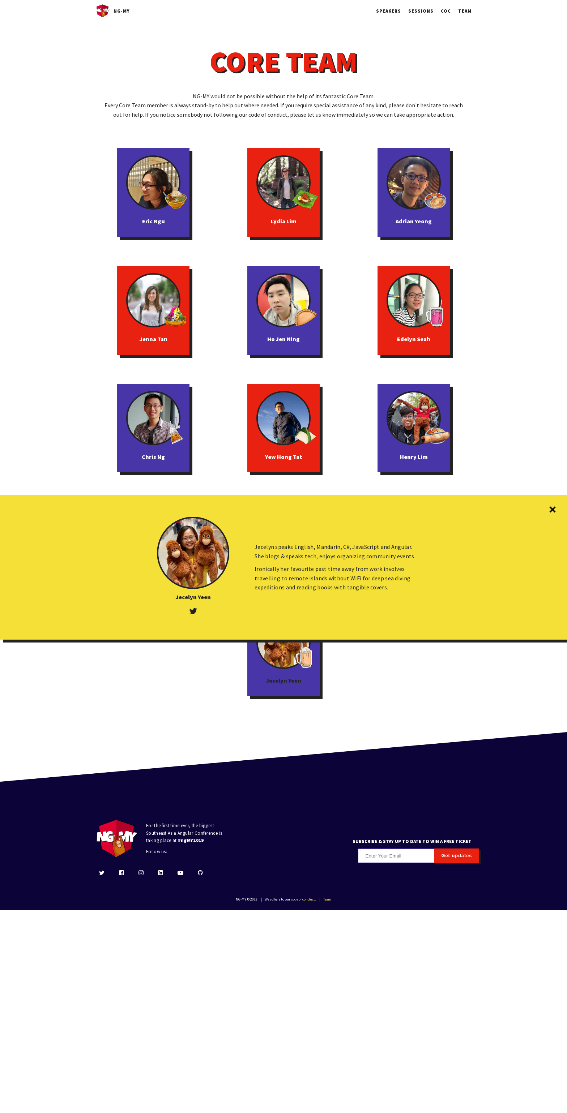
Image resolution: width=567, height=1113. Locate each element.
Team (465, 11)
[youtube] (180, 1075)
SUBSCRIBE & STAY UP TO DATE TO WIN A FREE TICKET (412, 1044)
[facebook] (121, 1075)
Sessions (421, 11)
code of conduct (303, 1102)
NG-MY (112, 11)
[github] (200, 1075)
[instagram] (141, 1075)
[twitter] (101, 1075)
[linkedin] (160, 1075)
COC (446, 11)
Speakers (388, 11)
